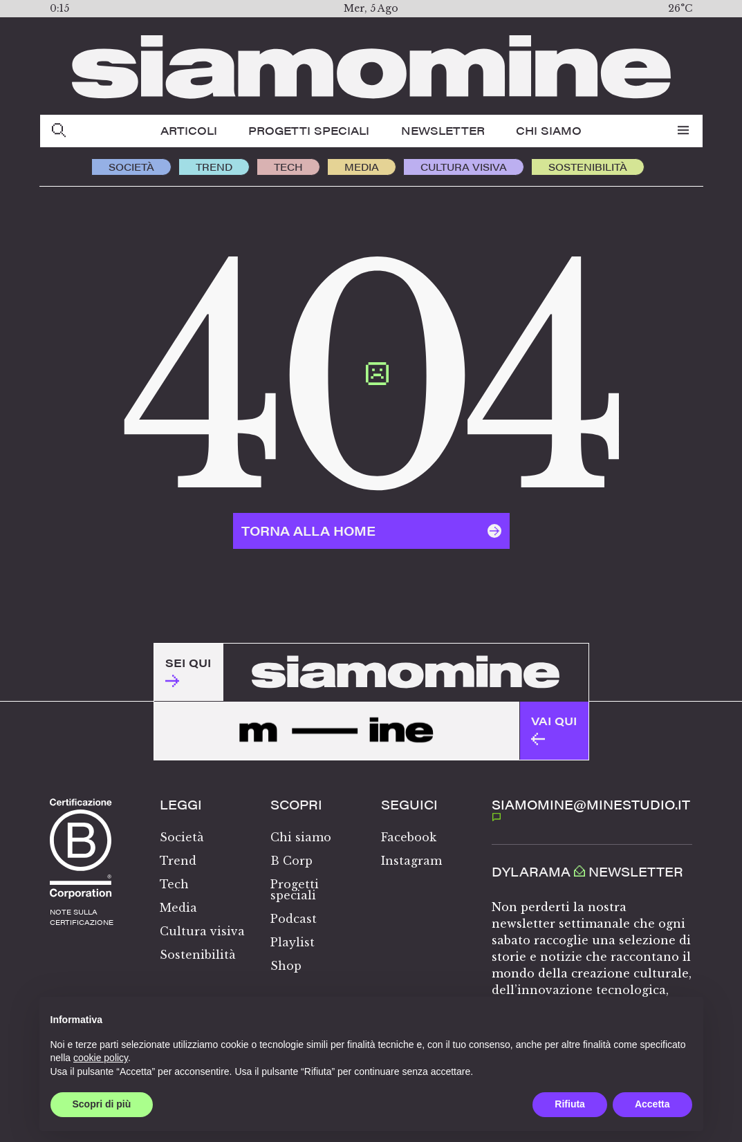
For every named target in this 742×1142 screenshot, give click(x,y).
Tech (288, 167)
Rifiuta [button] (570, 1104)
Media (361, 167)
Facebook (408, 837)
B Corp (291, 861)
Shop (286, 966)
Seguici (409, 804)
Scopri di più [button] (102, 1104)
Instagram (411, 861)
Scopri (296, 804)
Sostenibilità (587, 167)
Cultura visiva (463, 167)
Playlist (292, 942)
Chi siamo (549, 130)
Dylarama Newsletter (587, 871)
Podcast (293, 919)
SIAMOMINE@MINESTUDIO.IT (591, 809)
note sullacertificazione (81, 917)
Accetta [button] (652, 1104)
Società (131, 167)
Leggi (181, 804)
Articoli (188, 130)
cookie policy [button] (100, 1057)
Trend (214, 167)
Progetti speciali (308, 130)
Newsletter (443, 130)
